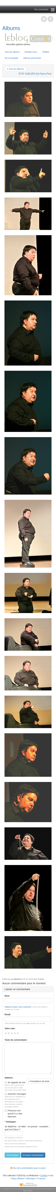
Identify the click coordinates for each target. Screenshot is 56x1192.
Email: (8, 1014)
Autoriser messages (15, 1094)
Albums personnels (32, 58)
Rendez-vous (31, 52)
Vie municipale (11, 58)
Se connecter (41, 9)
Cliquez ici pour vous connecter (18, 1007)
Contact (43, 1175)
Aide (51, 1175)
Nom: (7, 996)
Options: (9, 1078)
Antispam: (10, 1122)
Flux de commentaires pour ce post (28, 1168)
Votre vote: (10, 1028)
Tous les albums (12, 52)
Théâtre (45, 52)
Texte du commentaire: (16, 1040)
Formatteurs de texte (38, 1081)
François (41, 1178)
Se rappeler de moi (15, 1082)
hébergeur (31, 1178)
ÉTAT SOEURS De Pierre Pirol (35, 73)
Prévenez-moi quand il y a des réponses (13, 1113)
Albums (11, 28)
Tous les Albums (16, 69)
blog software (18, 1178)
